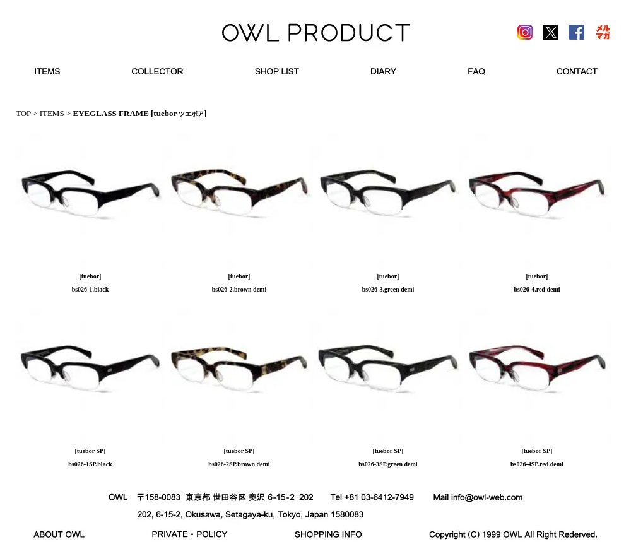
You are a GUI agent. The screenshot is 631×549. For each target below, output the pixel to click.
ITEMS (52, 113)
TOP (23, 113)
